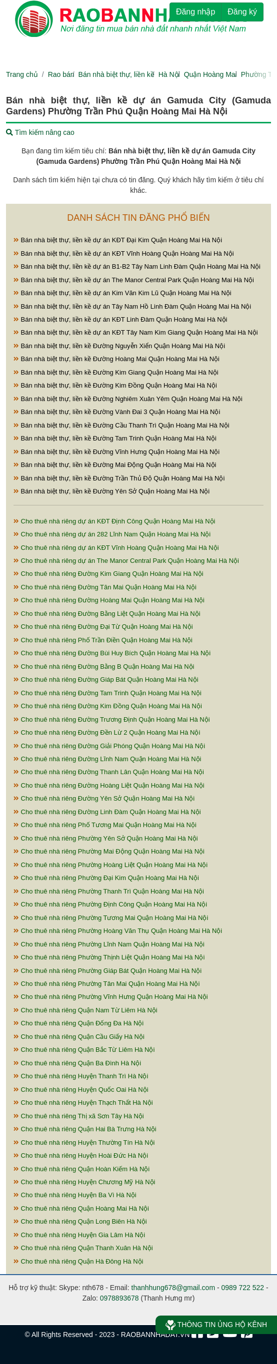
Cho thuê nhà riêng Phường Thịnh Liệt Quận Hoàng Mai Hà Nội (109, 957)
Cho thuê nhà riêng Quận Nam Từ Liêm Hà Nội (86, 1010)
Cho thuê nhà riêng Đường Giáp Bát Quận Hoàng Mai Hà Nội (106, 679)
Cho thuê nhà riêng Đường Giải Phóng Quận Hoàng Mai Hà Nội (109, 746)
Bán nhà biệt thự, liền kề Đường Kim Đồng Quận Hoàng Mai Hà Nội (115, 385)
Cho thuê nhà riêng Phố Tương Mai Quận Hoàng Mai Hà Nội (105, 825)
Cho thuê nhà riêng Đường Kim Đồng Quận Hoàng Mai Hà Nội (108, 706)
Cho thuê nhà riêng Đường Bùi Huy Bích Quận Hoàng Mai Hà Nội (112, 653)
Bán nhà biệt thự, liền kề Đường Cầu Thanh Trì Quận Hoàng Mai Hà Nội (122, 425)
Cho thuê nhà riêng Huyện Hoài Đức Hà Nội (81, 1155)
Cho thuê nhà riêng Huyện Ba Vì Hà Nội (75, 1195)
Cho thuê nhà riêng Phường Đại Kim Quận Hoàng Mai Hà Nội (106, 878)
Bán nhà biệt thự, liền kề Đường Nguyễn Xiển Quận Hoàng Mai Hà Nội (119, 346)
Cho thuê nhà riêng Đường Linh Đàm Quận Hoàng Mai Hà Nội (107, 812)
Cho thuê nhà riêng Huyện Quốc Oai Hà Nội (81, 1089)
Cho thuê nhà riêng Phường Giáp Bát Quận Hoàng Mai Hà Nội (108, 970)
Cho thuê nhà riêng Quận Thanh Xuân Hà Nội (83, 1248)
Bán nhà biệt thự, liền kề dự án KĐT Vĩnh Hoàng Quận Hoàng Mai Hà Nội (124, 253)
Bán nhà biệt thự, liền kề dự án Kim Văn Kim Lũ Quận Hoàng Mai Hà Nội (123, 293)
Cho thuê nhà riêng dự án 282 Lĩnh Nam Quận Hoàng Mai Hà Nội (112, 534)
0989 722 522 (243, 1288)
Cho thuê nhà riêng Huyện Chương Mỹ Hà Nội (84, 1182)
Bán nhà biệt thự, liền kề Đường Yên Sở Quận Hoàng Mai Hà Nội (112, 491)
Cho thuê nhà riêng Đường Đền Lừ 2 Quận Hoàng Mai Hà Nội (107, 732)
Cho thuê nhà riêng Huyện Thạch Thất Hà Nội (83, 1102)
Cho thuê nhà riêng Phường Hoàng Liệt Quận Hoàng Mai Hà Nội (111, 865)
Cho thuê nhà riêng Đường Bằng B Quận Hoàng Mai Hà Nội (104, 666)
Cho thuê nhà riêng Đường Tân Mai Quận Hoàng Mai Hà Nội (105, 587)
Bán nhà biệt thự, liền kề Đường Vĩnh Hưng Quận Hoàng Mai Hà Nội (117, 451)
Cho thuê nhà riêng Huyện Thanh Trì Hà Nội (81, 1076)
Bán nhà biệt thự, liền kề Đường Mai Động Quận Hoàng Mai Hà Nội (115, 464)
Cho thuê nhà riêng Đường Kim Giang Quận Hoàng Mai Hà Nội (109, 573)
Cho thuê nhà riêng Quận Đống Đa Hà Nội (79, 1023)
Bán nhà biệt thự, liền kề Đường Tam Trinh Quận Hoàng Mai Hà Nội (115, 438)
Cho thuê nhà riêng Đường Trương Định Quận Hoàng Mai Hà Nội (112, 719)
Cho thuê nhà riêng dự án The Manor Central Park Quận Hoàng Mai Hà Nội (126, 560)
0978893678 (119, 1298)
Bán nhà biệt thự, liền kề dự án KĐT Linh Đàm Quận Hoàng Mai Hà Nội (121, 319)
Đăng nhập (195, 11)
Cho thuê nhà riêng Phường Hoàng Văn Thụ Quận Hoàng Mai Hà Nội (118, 930)
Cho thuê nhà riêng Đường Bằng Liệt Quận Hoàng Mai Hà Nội (107, 613)
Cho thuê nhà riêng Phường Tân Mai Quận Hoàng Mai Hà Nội (107, 983)
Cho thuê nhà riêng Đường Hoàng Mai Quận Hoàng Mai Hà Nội (109, 600)
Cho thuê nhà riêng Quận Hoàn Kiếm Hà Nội (82, 1169)
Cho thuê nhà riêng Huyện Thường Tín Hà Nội (84, 1142)
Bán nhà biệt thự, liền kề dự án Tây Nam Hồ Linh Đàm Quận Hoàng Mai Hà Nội (132, 306)
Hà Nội (169, 74)
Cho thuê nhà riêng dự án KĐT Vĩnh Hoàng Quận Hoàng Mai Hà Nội (116, 547)
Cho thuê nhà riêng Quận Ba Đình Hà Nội (77, 1063)
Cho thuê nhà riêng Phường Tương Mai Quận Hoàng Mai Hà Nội (111, 917)
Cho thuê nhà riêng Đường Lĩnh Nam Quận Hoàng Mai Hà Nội (107, 759)
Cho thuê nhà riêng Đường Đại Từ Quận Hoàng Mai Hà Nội (103, 626)
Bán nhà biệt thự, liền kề (116, 74)
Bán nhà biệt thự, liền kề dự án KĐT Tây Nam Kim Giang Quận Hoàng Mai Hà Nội (136, 332)
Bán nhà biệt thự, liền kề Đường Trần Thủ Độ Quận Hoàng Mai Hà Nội (119, 478)
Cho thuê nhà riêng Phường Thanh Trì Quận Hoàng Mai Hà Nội (109, 891)
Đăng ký (242, 11)
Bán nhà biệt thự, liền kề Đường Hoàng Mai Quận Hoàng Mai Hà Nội (117, 359)
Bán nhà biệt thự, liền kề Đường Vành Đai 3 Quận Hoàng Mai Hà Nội (117, 412)
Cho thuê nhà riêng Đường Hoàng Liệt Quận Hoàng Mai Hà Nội (109, 785)
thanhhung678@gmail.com (174, 1288)
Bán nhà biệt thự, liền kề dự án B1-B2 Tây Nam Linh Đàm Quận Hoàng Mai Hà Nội (137, 266)
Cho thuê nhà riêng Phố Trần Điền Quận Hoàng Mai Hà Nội (103, 640)
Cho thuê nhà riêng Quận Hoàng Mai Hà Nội (81, 1208)
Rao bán (61, 74)
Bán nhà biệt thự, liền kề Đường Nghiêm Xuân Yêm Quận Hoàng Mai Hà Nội (128, 399)
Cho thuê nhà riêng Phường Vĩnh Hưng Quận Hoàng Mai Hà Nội (111, 996)
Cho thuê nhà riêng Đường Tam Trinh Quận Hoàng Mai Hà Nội (108, 693)
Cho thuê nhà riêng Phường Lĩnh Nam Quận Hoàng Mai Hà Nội (109, 944)
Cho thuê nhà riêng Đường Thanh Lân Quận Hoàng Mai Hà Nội (109, 772)
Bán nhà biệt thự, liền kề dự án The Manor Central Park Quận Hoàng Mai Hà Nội (134, 280)
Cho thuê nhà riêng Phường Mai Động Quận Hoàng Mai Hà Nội (109, 851)
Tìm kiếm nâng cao (40, 132)
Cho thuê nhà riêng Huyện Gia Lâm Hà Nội (79, 1235)
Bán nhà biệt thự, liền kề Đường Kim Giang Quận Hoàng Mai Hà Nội (116, 372)
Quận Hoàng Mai (210, 74)
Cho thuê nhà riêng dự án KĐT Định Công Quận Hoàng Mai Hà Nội (114, 521)
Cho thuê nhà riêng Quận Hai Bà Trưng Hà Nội (85, 1129)
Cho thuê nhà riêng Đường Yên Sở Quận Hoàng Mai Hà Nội (104, 798)
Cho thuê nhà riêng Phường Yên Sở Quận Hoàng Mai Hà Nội (106, 838)
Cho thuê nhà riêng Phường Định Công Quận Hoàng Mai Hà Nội (110, 904)
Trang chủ (22, 74)
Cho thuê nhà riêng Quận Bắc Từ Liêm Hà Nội (84, 1049)
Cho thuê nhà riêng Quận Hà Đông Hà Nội (78, 1261)
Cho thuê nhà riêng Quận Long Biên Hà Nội (80, 1221)
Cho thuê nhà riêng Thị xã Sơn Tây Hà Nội (79, 1116)
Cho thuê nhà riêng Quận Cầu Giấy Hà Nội (79, 1036)
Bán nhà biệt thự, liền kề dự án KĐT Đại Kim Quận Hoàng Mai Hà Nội (118, 240)
